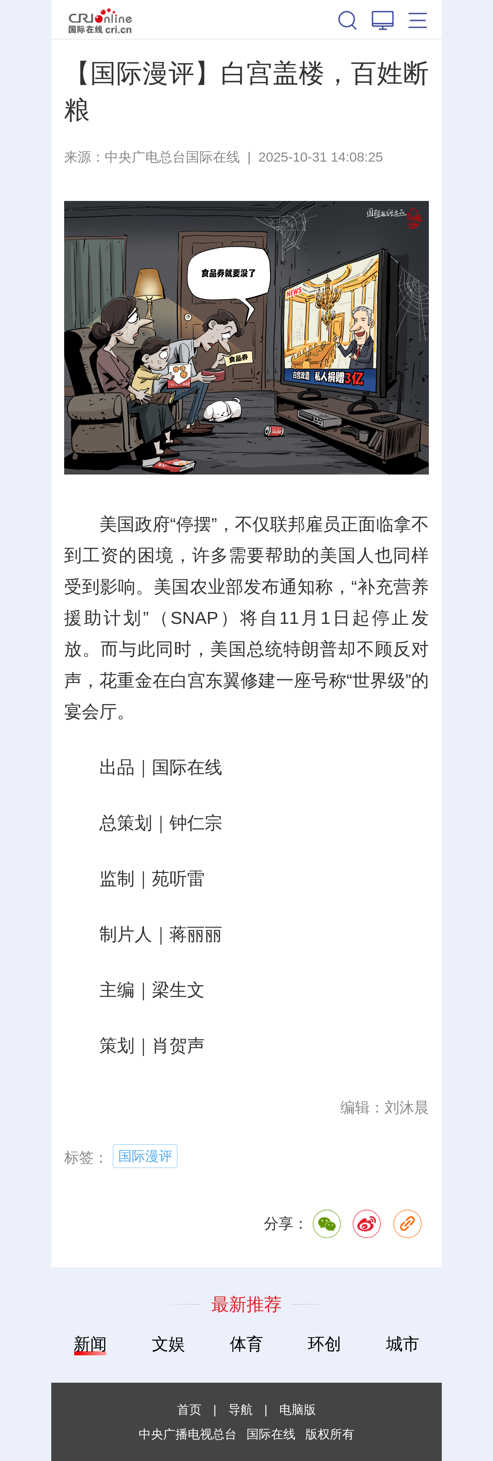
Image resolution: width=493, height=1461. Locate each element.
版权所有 (329, 1434)
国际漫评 (145, 1156)
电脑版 (297, 1409)
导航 (240, 1409)
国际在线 (100, 19)
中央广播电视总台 (188, 1434)
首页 (189, 1409)
